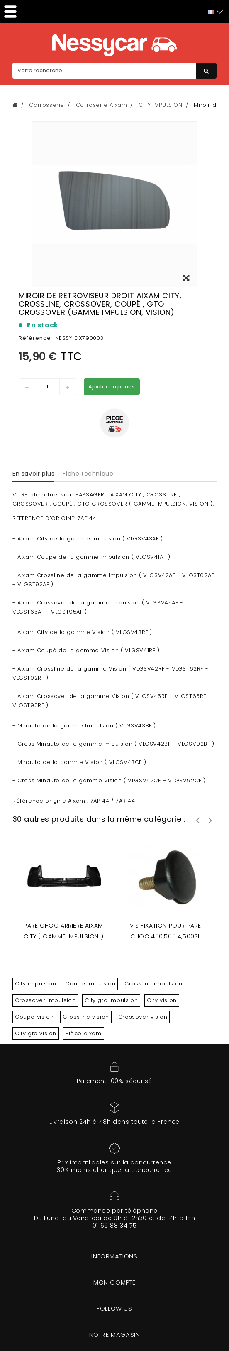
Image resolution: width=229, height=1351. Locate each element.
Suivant (210, 819)
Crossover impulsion (45, 1000)
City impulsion (35, 983)
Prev (198, 819)
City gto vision (35, 1033)
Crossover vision (143, 1017)
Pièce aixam (84, 1033)
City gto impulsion (111, 1000)
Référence (35, 338)
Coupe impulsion (90, 983)
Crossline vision (86, 1017)
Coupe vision (34, 1017)
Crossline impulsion (153, 983)
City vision (162, 1000)
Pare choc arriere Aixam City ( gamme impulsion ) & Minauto (63, 936)
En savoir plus (33, 473)
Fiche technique (88, 473)
